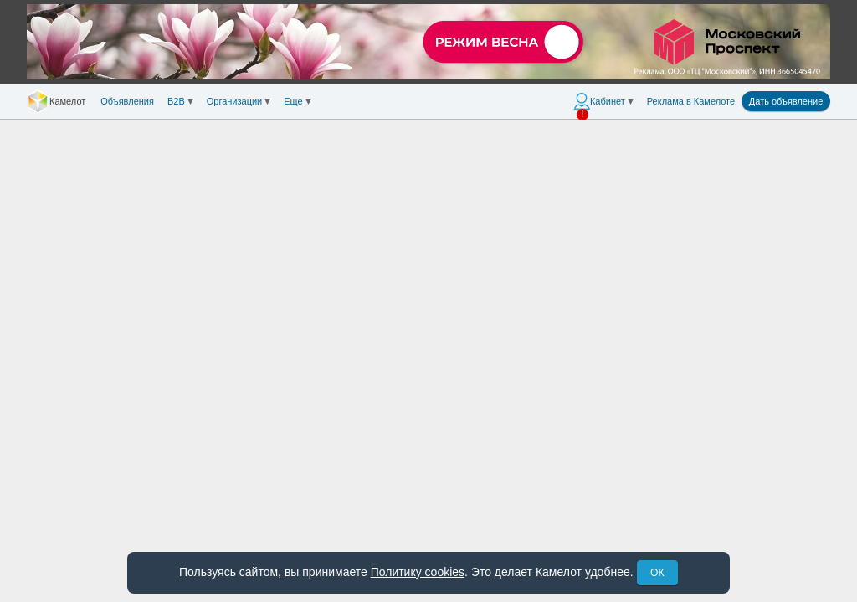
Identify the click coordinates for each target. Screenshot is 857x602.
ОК (657, 573)
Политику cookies (417, 572)
